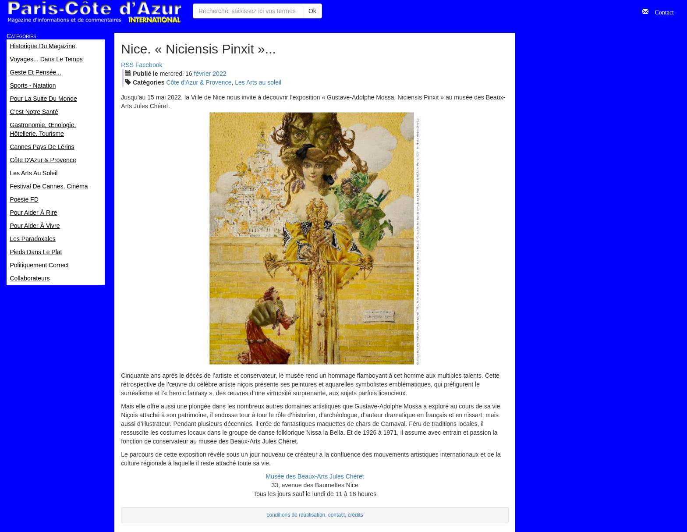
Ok (312, 10)
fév (202, 73)
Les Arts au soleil (258, 82)
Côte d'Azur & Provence (198, 82)
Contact (661, 11)
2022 (219, 73)
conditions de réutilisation (296, 515)
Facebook (148, 64)
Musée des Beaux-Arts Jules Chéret (315, 476)
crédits (355, 515)
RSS (127, 64)
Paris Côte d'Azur (94, 12)
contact (336, 515)
